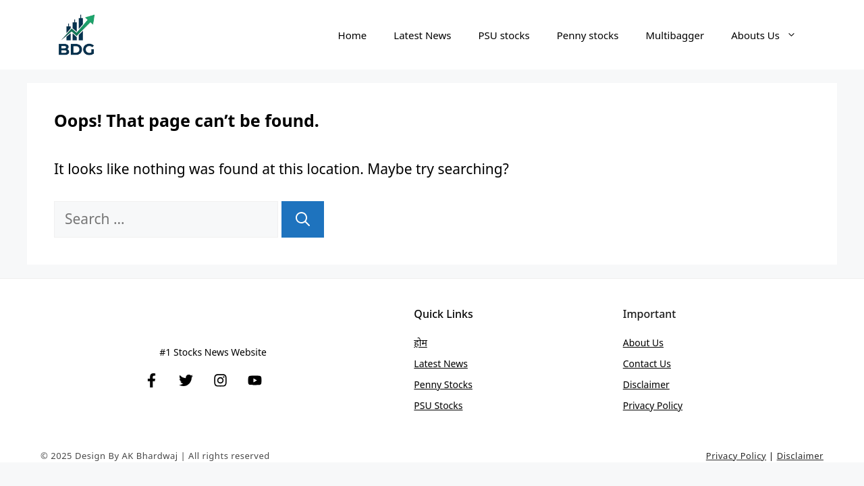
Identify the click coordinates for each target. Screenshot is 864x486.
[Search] (302, 219)
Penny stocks (588, 35)
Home (352, 35)
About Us (643, 342)
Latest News (422, 35)
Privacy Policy (652, 405)
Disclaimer (646, 384)
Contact (641, 363)
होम (420, 342)
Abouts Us (770, 35)
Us (665, 363)
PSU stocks (503, 35)
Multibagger (674, 35)
